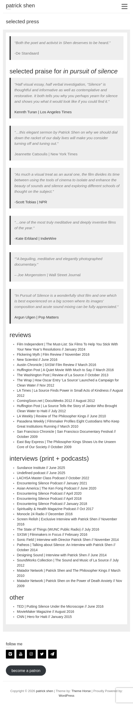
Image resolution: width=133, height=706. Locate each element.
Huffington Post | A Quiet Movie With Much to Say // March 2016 (65, 370)
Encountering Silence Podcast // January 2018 (52, 504)
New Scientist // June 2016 (37, 360)
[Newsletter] (52, 654)
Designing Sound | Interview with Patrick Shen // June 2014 (62, 555)
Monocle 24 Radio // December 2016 (45, 514)
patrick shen (20, 5)
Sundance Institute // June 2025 (41, 468)
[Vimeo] (10, 654)
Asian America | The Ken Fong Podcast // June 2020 (56, 488)
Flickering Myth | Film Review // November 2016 (53, 354)
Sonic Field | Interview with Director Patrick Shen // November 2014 (68, 540)
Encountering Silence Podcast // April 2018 (49, 499)
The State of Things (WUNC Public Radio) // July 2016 (58, 529)
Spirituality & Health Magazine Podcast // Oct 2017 (55, 509)
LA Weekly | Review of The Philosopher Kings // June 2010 (61, 416)
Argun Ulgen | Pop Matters (36, 317)
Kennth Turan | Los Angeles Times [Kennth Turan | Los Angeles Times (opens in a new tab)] (43, 112)
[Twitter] (42, 654)
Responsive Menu (124, 6)
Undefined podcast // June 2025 (41, 473)
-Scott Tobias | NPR (30, 202)
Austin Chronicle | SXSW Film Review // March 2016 (56, 365)
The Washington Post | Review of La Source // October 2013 (62, 375)
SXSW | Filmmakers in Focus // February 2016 (52, 534)
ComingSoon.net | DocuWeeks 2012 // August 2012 (56, 401)
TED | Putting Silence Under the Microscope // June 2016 (60, 606)
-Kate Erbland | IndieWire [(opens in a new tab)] (35, 238)
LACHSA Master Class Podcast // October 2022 (53, 478)
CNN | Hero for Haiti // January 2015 (44, 617)
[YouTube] (20, 654)
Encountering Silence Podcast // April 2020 (49, 493)
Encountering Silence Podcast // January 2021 (52, 483)
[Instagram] (31, 654)
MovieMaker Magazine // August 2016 (45, 612)
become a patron (25, 671)
